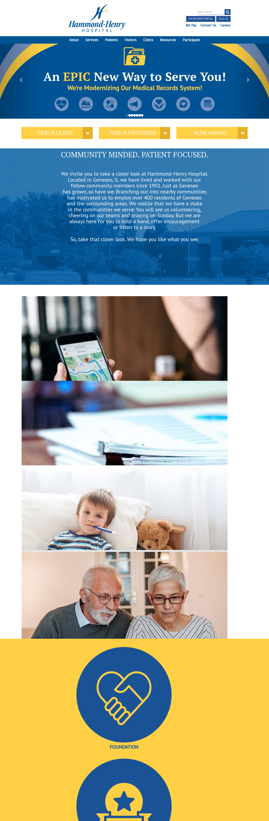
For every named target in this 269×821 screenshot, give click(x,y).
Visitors (130, 39)
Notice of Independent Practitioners (46, 776)
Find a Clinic (55, 136)
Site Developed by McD (134, 789)
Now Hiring (210, 136)
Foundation (58, 432)
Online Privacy (47, 786)
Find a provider (132, 136)
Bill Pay (190, 25)
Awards (133, 432)
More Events (134, 728)
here (211, 360)
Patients (111, 39)
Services (91, 39)
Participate (191, 39)
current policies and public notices (111, 356)
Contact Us (208, 25)
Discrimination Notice (43, 781)
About (74, 39)
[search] (227, 12)
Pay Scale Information (134, 809)
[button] (20, 82)
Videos (208, 432)
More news (29, 663)
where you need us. (54, 355)
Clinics (148, 39)
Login (65, 786)
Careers (225, 25)
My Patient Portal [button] (200, 19)
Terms (13, 776)
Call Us (223, 19)
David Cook (195, 653)
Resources (168, 39)
